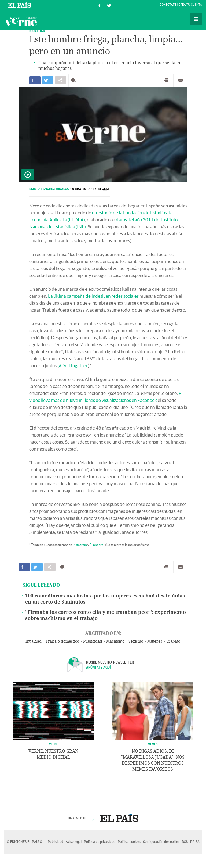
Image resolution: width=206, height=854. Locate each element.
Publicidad (92, 641)
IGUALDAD (37, 30)
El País (20, 5)
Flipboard (97, 544)
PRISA (195, 841)
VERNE (53, 744)
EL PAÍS (119, 818)
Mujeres (154, 641)
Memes (153, 744)
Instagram (80, 544)
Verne (21, 21)
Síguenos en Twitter (108, 5)
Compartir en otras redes (60, 80)
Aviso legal (74, 841)
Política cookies (129, 841)
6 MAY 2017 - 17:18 (91, 189)
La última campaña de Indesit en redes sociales (93, 295)
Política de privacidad (99, 841)
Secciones (196, 19)
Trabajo (173, 641)
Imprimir (166, 80)
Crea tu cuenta (190, 4)
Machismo (115, 641)
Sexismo (135, 641)
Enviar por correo (180, 80)
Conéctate (168, 4)
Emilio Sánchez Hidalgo (49, 189)
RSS (185, 841)
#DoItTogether (73, 365)
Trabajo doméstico (62, 641)
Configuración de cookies (161, 841)
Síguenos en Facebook (99, 5)
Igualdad (33, 641)
